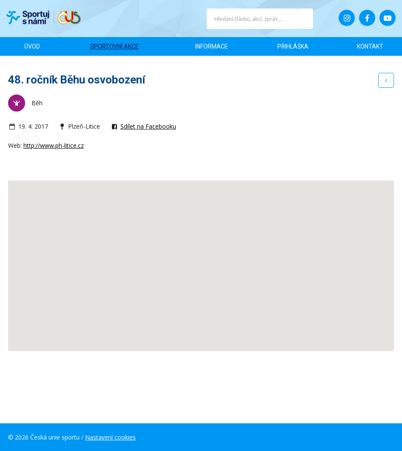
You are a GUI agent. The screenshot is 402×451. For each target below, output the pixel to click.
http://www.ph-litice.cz (53, 145)
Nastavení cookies (110, 437)
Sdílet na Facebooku (148, 126)
